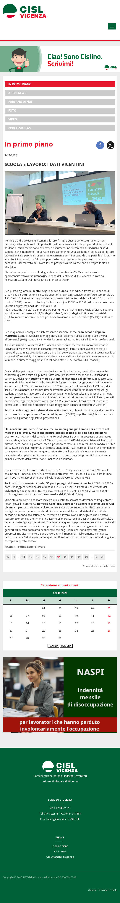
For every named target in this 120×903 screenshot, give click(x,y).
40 (65, 557)
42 (79, 557)
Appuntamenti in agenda (60, 856)
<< (7, 557)
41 (72, 557)
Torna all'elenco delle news (99, 566)
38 (51, 557)
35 (30, 557)
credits (113, 890)
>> (102, 557)
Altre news (60, 851)
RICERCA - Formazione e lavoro (25, 546)
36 (37, 557)
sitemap (92, 890)
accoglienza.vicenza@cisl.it (63, 819)
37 (44, 557)
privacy (103, 890)
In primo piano (60, 846)
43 (86, 557)
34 (23, 557)
